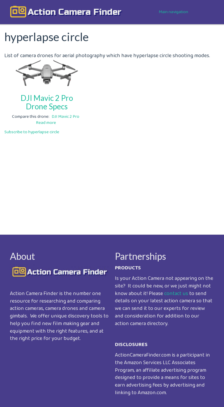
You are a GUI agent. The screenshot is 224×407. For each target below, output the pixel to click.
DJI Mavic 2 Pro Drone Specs (47, 102)
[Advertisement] (112, 180)
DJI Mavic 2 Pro (65, 116)
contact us (176, 294)
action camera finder (74, 12)
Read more (46, 122)
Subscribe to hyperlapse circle (31, 132)
